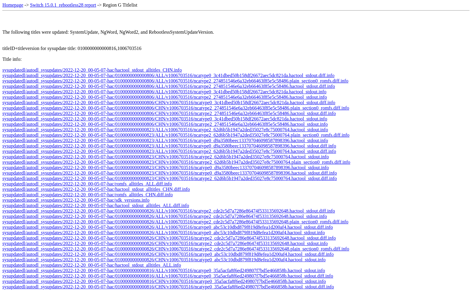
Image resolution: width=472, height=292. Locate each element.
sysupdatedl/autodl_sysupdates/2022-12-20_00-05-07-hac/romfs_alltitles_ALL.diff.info (87, 183)
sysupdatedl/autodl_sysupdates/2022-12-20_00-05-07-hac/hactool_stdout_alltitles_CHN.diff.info (96, 189)
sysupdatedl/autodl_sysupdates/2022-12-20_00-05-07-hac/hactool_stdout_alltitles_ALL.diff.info (95, 205)
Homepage (12, 5)
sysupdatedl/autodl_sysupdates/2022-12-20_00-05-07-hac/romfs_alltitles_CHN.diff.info (87, 194)
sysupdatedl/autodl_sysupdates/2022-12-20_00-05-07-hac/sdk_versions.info (75, 200)
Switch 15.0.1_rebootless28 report (63, 5)
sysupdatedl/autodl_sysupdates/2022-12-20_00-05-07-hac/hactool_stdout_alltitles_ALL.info (91, 265)
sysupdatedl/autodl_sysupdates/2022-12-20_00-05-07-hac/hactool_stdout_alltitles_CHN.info (92, 70)
